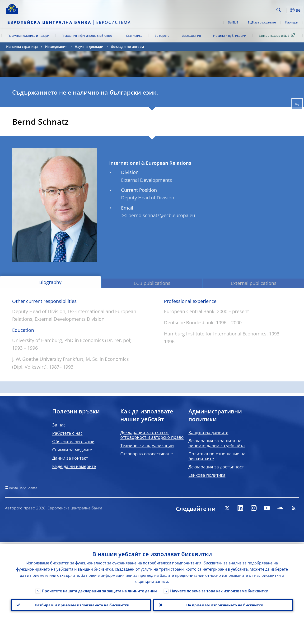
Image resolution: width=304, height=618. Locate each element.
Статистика (134, 35)
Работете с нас (67, 433)
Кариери (291, 22)
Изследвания (191, 35)
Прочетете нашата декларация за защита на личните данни (99, 588)
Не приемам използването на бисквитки (223, 604)
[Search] (251, 9)
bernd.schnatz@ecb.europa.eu (161, 215)
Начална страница (22, 46)
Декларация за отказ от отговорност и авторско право (152, 435)
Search (279, 10)
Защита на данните (208, 432)
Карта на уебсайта (23, 488)
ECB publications (152, 283)
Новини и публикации (229, 35)
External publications (253, 283)
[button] (286, 10)
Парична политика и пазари (28, 35)
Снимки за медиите (72, 450)
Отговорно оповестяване (146, 454)
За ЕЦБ (233, 22)
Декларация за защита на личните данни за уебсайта (216, 443)
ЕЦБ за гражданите (262, 22)
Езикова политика (206, 475)
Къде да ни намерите (74, 466)
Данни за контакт (70, 458)
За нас (58, 425)
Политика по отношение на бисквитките (216, 456)
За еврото (162, 35)
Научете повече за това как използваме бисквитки (219, 588)
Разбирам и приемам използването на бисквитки (81, 604)
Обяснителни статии (73, 441)
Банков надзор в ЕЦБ (277, 35)
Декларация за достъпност (216, 467)
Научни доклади (89, 46)
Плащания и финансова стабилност (87, 35)
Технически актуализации (147, 445)
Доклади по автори (127, 46)
